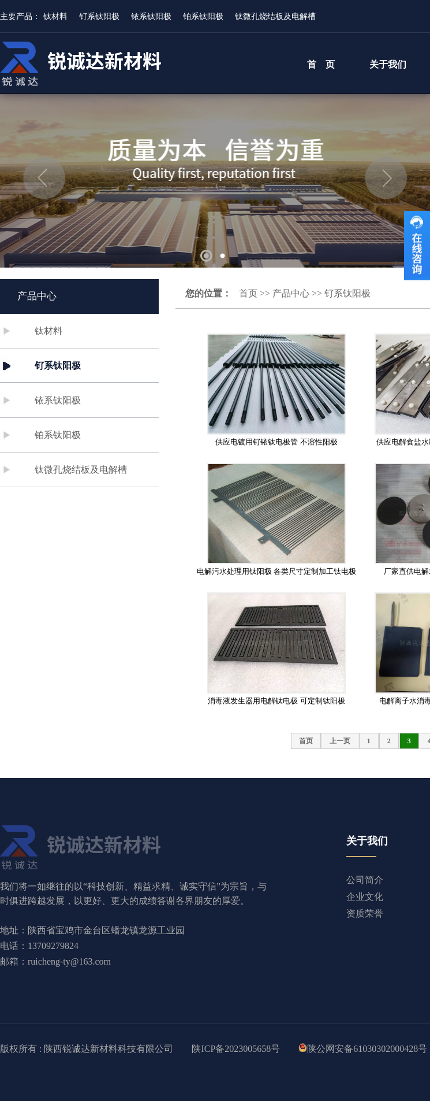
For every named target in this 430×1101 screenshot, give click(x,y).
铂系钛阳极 (203, 16)
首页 (248, 293)
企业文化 (364, 897)
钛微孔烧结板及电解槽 (275, 16)
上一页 (340, 741)
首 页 (321, 64)
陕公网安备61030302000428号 (367, 1049)
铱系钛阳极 (151, 16)
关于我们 (387, 64)
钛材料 (55, 16)
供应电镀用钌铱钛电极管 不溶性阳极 (276, 442)
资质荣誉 (364, 913)
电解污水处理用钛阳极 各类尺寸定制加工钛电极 (276, 571)
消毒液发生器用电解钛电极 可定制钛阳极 (276, 700)
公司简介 (364, 880)
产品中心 (290, 293)
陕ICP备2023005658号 (236, 1049)
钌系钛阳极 (99, 16)
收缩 (417, 245)
